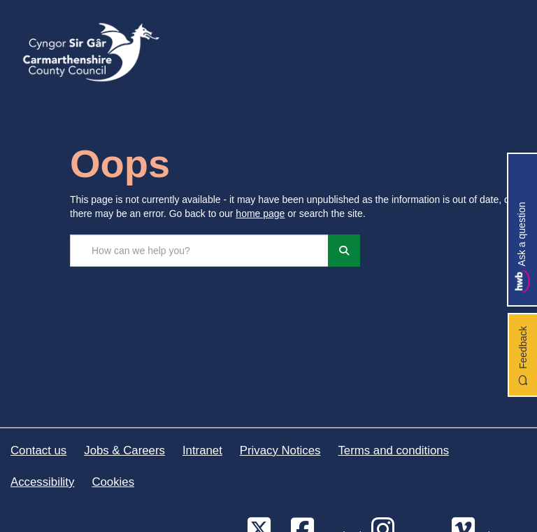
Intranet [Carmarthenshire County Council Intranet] (202, 450)
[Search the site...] (199, 250)
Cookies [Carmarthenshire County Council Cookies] (113, 482)
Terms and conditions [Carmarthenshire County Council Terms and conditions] (393, 450)
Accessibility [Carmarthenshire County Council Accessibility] (42, 482)
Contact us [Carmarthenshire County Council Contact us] (38, 450)
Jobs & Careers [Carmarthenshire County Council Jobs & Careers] (124, 450)
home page (260, 213)
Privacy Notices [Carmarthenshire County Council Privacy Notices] (280, 450)
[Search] (344, 250)
